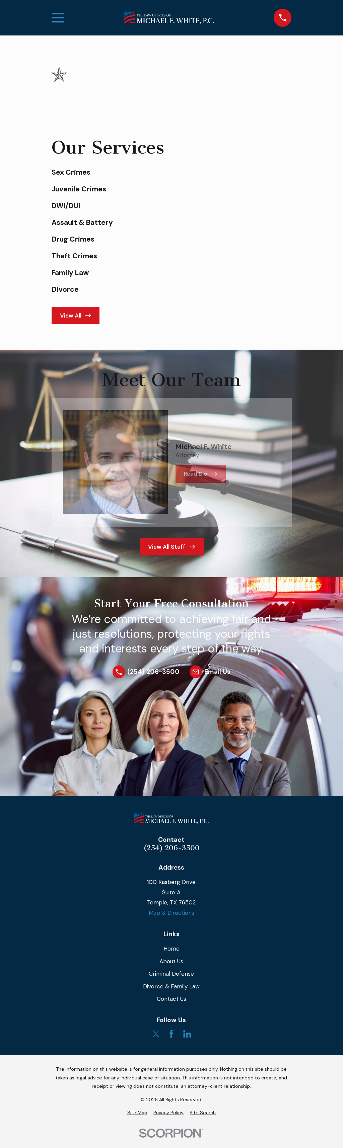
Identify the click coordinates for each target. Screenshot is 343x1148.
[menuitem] (137, 1113)
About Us (171, 961)
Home (171, 948)
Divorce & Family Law (171, 986)
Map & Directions (171, 912)
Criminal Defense (171, 973)
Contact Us (171, 998)
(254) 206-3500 (171, 848)
